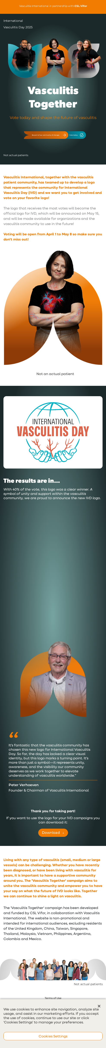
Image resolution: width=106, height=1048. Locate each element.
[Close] (99, 1006)
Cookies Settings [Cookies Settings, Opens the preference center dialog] (53, 1036)
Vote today (76, 135)
